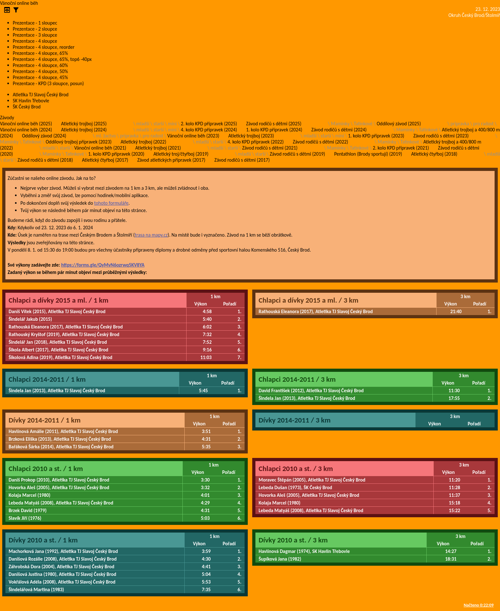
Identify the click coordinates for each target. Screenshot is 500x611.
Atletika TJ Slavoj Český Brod (41, 95)
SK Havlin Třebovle (31, 101)
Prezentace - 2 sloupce (35, 29)
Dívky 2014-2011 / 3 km (295, 420)
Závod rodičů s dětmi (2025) (273, 124)
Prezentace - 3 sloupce (35, 35)
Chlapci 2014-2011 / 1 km (47, 379)
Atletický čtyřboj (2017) (105, 160)
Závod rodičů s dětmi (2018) (45, 160)
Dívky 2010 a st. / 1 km (43, 539)
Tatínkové (363, 124)
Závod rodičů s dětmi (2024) (338, 130)
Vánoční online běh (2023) (193, 136)
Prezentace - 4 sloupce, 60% (40, 65)
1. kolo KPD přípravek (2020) (116, 154)
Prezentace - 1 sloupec (35, 23)
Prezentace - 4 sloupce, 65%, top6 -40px (52, 59)
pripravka (460, 124)
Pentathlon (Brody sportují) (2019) (368, 154)
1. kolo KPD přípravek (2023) (376, 136)
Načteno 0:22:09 (479, 605)
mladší (142, 124)
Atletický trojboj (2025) (84, 124)
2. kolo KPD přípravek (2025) (209, 124)
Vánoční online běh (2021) (100, 148)
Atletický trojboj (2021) (158, 148)
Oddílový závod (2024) (44, 136)
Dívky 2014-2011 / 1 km (45, 420)
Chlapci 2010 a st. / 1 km (46, 468)
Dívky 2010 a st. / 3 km (293, 539)
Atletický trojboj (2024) (84, 130)
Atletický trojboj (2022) (143, 142)
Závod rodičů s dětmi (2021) (269, 148)
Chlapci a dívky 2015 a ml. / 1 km (58, 300)
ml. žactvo (106, 136)
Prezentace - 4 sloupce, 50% (40, 71)
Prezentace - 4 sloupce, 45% (40, 77)
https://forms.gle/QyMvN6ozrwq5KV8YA (102, 265)
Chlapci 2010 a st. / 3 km (296, 468)
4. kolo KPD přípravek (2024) (209, 130)
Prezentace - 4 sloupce (35, 41)
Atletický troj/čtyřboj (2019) (181, 154)
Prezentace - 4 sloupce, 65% (40, 53)
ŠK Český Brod (26, 107)
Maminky (340, 124)
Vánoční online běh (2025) (26, 124)
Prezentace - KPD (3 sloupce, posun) (48, 83)
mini (172, 124)
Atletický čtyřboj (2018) (434, 154)
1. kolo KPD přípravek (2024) (274, 130)
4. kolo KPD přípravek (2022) (256, 142)
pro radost (483, 124)
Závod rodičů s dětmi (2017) (241, 160)
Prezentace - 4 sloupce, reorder (44, 47)
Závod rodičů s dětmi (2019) (297, 154)
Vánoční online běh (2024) (26, 130)
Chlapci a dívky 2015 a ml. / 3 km (308, 300)
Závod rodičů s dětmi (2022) (320, 142)
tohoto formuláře (111, 203)
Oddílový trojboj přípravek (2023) (79, 142)
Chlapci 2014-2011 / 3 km (297, 379)
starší (158, 124)
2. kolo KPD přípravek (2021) (401, 148)
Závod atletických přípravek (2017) (171, 160)
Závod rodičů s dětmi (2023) (440, 136)
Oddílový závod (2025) (399, 124)
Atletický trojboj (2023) (251, 136)
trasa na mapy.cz (151, 235)
